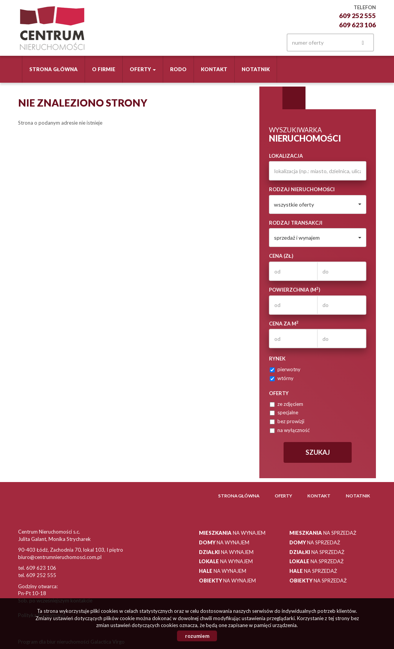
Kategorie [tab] (294, 98)
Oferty (283, 495)
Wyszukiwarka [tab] (270, 98)
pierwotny (285, 369)
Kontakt (214, 69)
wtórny (282, 378)
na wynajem (232, 533)
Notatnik (256, 69)
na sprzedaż (322, 533)
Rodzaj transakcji (295, 223)
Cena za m (284, 323)
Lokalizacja (286, 156)
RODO (178, 69)
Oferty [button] (143, 69)
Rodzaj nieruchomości (302, 189)
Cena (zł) (281, 256)
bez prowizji (287, 421)
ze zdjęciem (286, 404)
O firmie (103, 69)
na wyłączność (290, 430)
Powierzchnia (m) (294, 289)
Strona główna (53, 69)
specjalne (284, 412)
